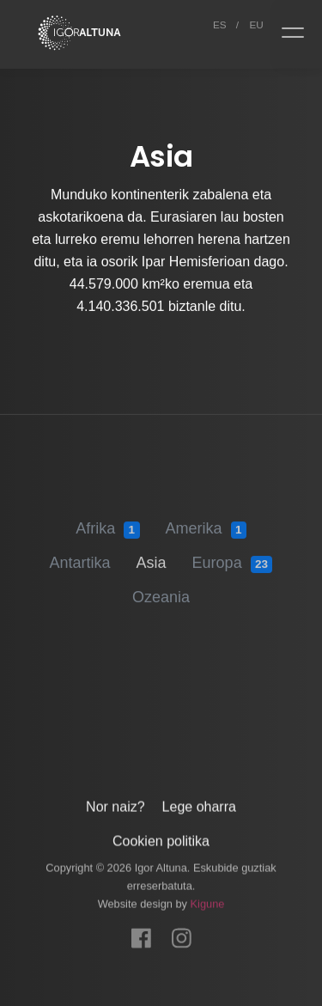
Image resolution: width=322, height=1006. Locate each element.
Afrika (107, 521)
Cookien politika (161, 836)
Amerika (206, 521)
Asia (152, 555)
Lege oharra (199, 802)
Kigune (208, 899)
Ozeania (161, 589)
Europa (232, 555)
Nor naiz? (115, 802)
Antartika (80, 555)
